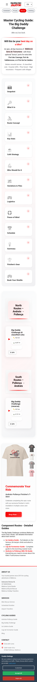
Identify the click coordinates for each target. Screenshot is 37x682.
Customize (18, 668)
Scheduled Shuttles (8, 605)
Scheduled (6, 11)
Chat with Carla (9, 644)
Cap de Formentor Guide (15, 547)
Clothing (31, 11)
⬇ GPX (12, 352)
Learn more (12, 663)
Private (15, 11)
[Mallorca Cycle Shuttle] (16, 4)
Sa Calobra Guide (12, 540)
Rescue (23, 11)
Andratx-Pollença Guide (9, 619)
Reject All (18, 678)
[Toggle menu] (7, 4)
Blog (3, 633)
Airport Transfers (7, 609)
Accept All (18, 673)
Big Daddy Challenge (8, 623)
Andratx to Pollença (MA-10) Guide (19, 551)
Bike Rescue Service (8, 602)
